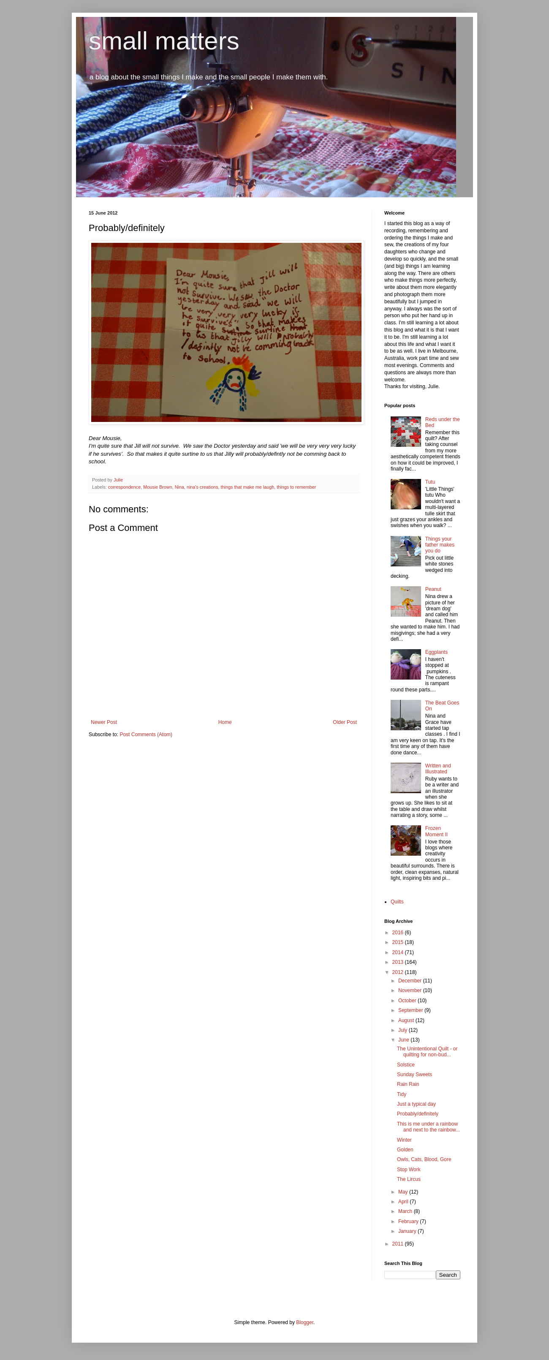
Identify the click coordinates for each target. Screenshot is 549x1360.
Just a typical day (416, 1104)
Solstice (406, 1065)
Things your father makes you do (439, 545)
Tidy (401, 1094)
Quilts (397, 902)
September (411, 1010)
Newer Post (104, 722)
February (409, 1221)
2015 (398, 942)
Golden (405, 1150)
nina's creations (202, 487)
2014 (398, 952)
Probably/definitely (417, 1114)
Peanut (433, 589)
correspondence (124, 487)
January (408, 1231)
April (404, 1202)
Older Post (345, 722)
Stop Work (409, 1169)
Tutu (430, 482)
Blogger (304, 1322)
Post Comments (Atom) (146, 734)
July (403, 1030)
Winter (404, 1140)
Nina (179, 487)
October (408, 1001)
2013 (398, 962)
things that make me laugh (247, 487)
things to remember (296, 487)
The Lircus (409, 1179)
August (407, 1020)
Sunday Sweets (414, 1074)
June (404, 1040)
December (410, 981)
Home (225, 722)
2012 (398, 972)
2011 (398, 1244)
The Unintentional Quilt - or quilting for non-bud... (427, 1052)
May (403, 1192)
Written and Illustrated (438, 769)
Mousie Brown (157, 487)
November (410, 990)
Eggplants (436, 652)
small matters (164, 41)
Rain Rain (408, 1084)
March (406, 1211)
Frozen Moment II (436, 831)
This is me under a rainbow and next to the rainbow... (428, 1127)
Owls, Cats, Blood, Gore (424, 1159)
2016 (398, 933)
